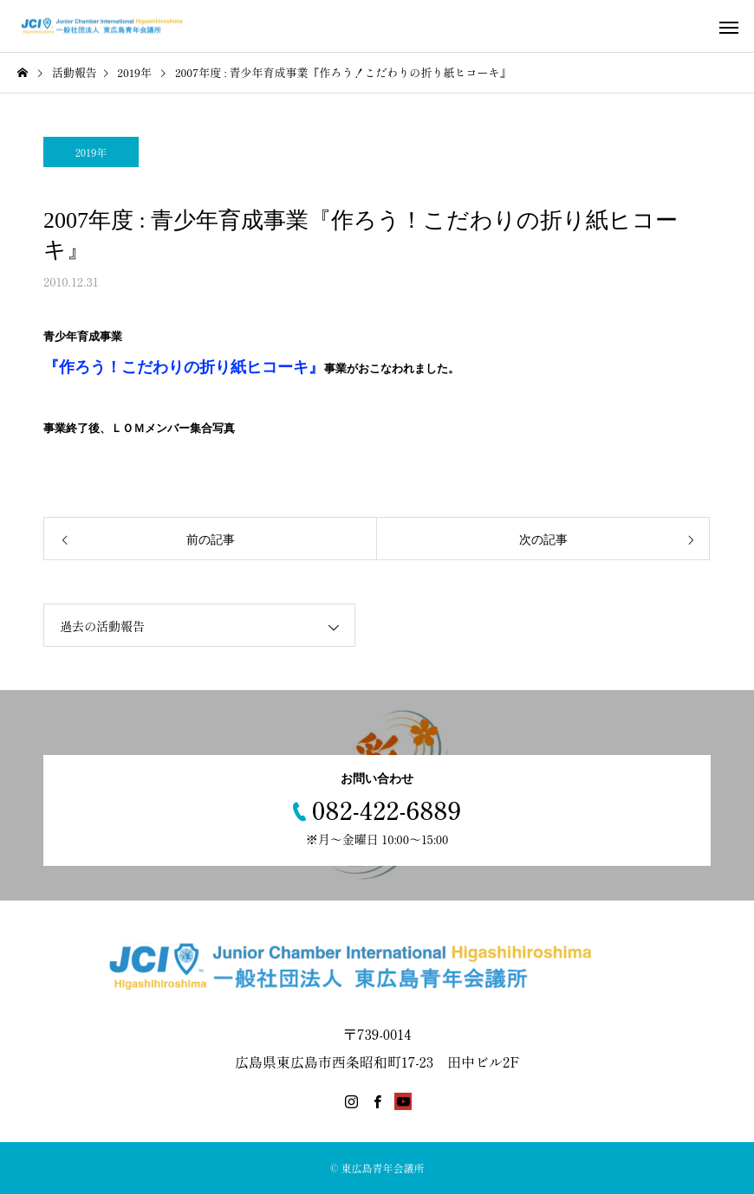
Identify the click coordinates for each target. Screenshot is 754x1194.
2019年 (91, 152)
